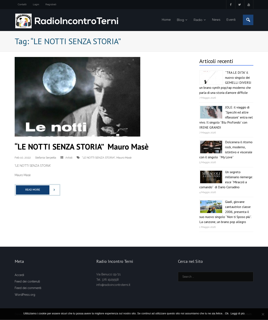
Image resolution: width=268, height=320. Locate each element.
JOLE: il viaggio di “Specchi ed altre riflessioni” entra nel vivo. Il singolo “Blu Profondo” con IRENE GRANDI (226, 118)
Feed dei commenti (28, 288)
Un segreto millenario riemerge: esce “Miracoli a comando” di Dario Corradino (226, 179)
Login (36, 4)
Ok (227, 313)
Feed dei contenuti (27, 282)
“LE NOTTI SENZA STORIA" (98, 157)
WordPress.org (25, 295)
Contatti (22, 4)
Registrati (50, 4)
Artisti (68, 157)
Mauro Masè (123, 157)
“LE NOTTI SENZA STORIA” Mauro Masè (82, 147)
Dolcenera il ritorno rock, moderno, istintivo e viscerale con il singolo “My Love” (226, 150)
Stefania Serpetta (45, 157)
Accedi (19, 275)
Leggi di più (238, 313)
